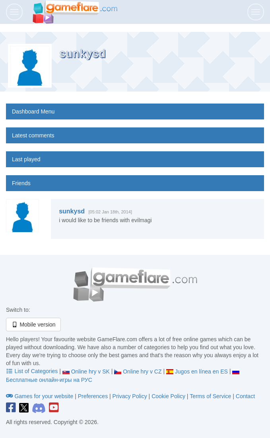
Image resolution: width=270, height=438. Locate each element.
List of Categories (32, 371)
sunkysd (72, 211)
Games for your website (40, 396)
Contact (245, 396)
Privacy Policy (130, 396)
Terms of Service (210, 396)
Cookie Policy (168, 396)
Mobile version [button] (33, 324)
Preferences (93, 396)
